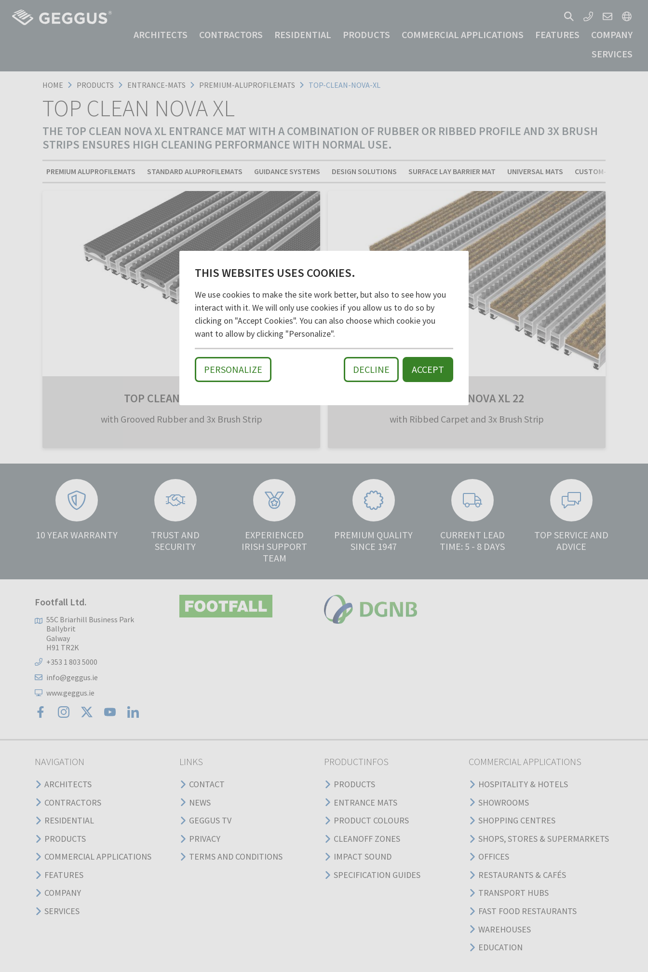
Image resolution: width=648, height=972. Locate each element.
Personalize (233, 369)
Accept (428, 369)
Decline (371, 369)
